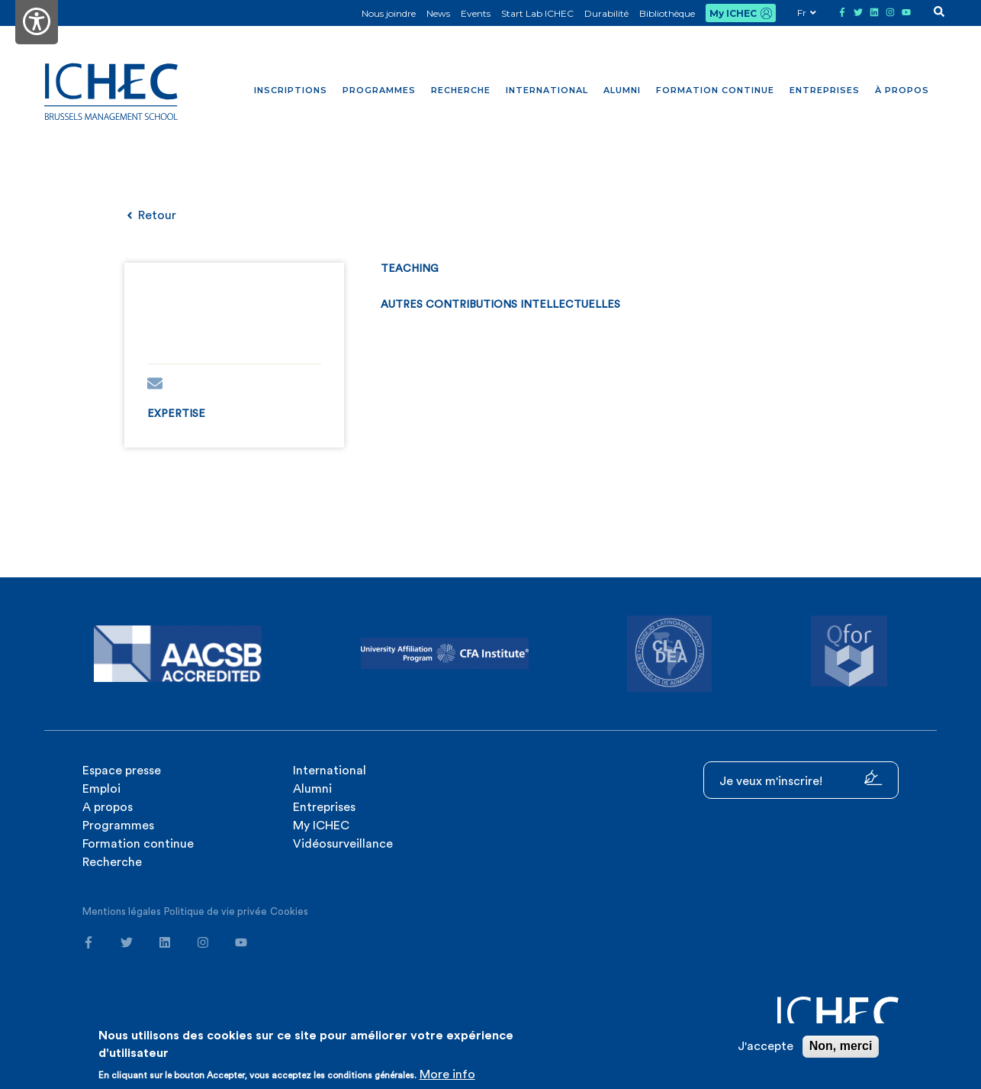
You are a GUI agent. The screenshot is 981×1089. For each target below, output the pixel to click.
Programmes (379, 90)
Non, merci (841, 1045)
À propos (902, 90)
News (438, 13)
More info (447, 1074)
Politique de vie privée (215, 911)
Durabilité (606, 13)
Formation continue (715, 90)
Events (475, 13)
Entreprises (825, 90)
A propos (107, 807)
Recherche (460, 90)
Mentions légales (121, 911)
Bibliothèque (667, 13)
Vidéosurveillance (343, 844)
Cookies (289, 911)
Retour (150, 215)
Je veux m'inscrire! (801, 778)
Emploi (101, 789)
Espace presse (121, 770)
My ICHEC (733, 13)
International (547, 90)
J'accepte (765, 1046)
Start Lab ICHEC (537, 13)
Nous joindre (389, 13)
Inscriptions (290, 90)
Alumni (622, 90)
